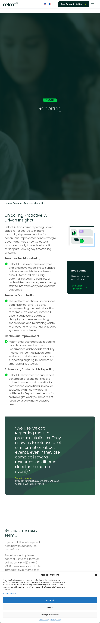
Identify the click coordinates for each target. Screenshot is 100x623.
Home (8, 203)
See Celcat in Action (71, 3)
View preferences (50, 614)
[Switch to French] (50, 4)
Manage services (9, 594)
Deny (50, 607)
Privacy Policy (56, 620)
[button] (96, 575)
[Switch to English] (45, 4)
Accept (50, 600)
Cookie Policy (44, 620)
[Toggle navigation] (92, 4)
